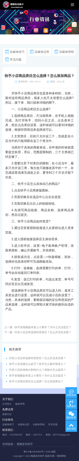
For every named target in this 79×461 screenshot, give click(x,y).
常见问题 (15, 59)
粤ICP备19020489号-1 (34, 451)
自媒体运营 (42, 51)
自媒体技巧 (17, 51)
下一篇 (37, 332)
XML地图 (51, 451)
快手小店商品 (24, 93)
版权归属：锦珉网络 (55, 456)
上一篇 (37, 327)
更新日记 (7, 414)
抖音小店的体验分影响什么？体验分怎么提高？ (37, 369)
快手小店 (24, 183)
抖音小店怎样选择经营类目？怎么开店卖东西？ (37, 358)
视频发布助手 (25, 444)
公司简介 (7, 404)
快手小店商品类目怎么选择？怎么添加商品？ (36, 381)
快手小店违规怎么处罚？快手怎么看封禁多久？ (37, 364)
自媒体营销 (66, 51)
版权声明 (20, 404)
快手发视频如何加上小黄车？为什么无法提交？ (37, 375)
